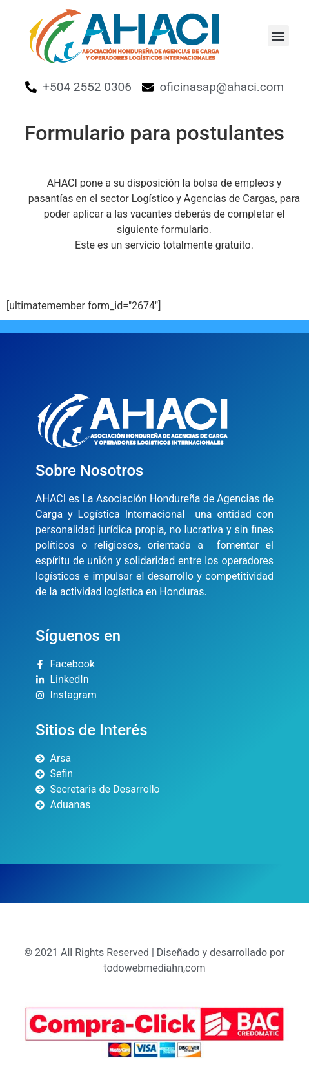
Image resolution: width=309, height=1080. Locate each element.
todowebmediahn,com (154, 968)
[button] (278, 35)
